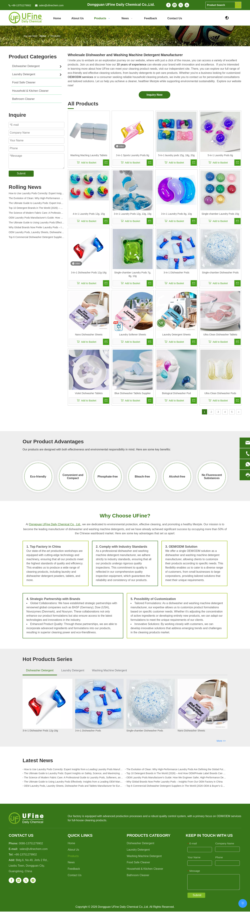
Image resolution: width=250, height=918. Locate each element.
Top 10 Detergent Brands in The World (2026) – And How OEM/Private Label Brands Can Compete (36, 208)
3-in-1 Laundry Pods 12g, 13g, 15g (132, 213)
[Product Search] (220, 5)
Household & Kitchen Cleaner (145, 868)
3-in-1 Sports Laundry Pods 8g (132, 155)
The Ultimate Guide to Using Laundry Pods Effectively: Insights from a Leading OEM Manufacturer (36, 223)
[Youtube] (187, 5)
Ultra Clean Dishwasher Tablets (220, 334)
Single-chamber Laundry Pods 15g (220, 213)
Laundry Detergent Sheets (176, 334)
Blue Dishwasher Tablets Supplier (133, 393)
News (71, 862)
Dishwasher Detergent (39, 670)
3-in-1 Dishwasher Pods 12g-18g (88, 272)
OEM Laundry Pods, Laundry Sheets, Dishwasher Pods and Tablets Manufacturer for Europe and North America (36, 233)
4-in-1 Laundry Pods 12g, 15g (89, 213)
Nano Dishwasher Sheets (88, 334)
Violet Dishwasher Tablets (89, 393)
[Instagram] (33, 880)
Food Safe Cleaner (138, 862)
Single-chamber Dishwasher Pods (220, 272)
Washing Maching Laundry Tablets (88, 155)
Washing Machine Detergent (109, 670)
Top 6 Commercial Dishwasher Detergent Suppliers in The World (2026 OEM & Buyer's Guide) (36, 238)
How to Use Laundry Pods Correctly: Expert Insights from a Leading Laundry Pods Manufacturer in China (36, 194)
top (243, 903)
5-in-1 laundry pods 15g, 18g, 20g (176, 155)
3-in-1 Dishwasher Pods (176, 272)
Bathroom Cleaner (138, 875)
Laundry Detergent (72, 670)
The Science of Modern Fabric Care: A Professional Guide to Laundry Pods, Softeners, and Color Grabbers (36, 213)
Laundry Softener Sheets (132, 334)
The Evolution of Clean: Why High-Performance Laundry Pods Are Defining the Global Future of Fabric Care (36, 199)
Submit (21, 173)
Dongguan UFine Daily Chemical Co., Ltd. (55, 524)
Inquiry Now (154, 94)
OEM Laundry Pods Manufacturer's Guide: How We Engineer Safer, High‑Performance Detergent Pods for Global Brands (36, 218)
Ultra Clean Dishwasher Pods (220, 393)
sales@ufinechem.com (51, 5)
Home (71, 843)
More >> (221, 740)
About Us (73, 849)
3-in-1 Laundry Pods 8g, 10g (176, 213)
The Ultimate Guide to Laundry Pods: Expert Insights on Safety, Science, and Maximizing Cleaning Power (36, 204)
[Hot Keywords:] (238, 5)
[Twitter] (180, 5)
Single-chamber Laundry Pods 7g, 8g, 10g (132, 274)
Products (73, 856)
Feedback (74, 868)
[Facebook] (168, 5)
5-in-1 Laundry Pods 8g (220, 155)
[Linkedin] (174, 5)
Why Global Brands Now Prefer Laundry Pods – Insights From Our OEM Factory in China (36, 228)
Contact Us (74, 875)
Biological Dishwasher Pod (176, 393)
